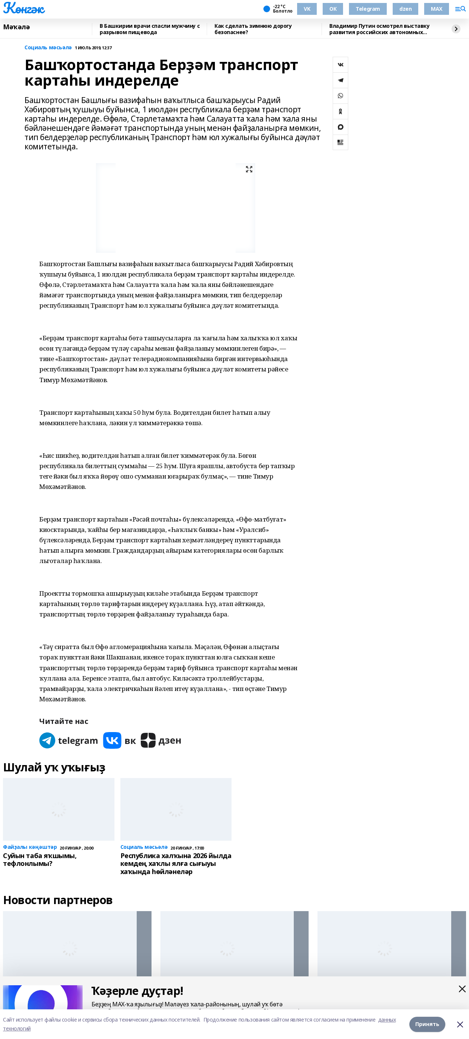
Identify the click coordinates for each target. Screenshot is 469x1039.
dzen (405, 8)
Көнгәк (23, 8)
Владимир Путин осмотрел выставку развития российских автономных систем (379, 29)
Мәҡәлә (16, 27)
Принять (427, 1024)
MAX (436, 8)
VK (307, 8)
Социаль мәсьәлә (48, 47)
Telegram (368, 8)
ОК (332, 8)
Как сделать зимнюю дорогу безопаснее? (253, 29)
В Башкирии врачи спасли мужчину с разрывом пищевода (150, 29)
